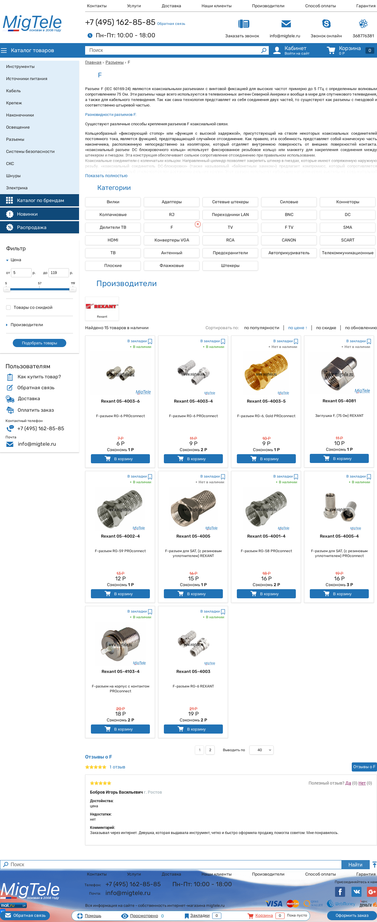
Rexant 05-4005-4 (339, 536)
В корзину (118, 458)
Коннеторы (347, 201)
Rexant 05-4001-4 (266, 536)
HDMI (113, 240)
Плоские (113, 265)
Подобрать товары (39, 343)
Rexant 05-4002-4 (120, 536)
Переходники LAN (230, 214)
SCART (348, 240)
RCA (230, 240)
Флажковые (172, 265)
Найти (355, 864)
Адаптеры (172, 201)
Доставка (171, 5)
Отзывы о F (364, 766)
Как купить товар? (39, 376)
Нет (362, 783)
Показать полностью (106, 175)
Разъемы (114, 62)
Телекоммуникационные (348, 252)
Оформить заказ (352, 915)
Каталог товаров (27, 50)
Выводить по (234, 750)
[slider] (7, 289)
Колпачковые (113, 214)
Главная (93, 62)
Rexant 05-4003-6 (120, 401)
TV (230, 227)
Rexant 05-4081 (339, 401)
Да (348, 783)
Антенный (171, 252)
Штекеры (230, 265)
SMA (347, 227)
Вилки (113, 201)
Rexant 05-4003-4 (193, 401)
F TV (289, 227)
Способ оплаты (320, 5)
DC (348, 214)
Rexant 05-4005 (193, 536)
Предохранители (230, 252)
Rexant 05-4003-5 (266, 401)
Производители (268, 5)
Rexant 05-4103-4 (121, 671)
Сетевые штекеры (230, 201)
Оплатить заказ (36, 410)
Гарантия (366, 5)
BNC (289, 214)
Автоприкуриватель (289, 252)
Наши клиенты (217, 5)
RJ (172, 214)
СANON (289, 240)
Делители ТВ (113, 227)
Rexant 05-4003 (193, 671)
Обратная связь (171, 24)
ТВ (113, 252)
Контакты (97, 5)
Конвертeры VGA (171, 240)
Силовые (289, 201)
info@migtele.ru (37, 444)
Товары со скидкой (29, 307)
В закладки (137, 341)
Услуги (134, 5)
